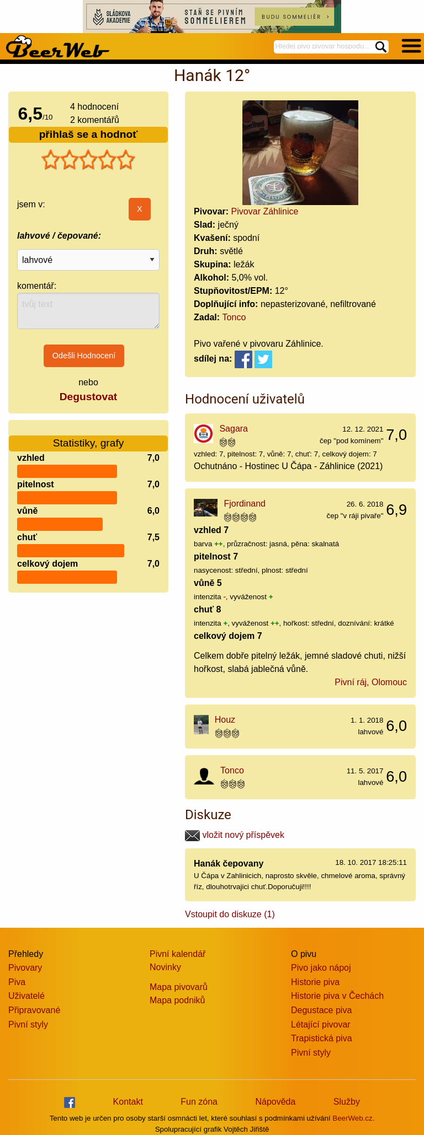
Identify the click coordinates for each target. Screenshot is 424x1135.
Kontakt (128, 1101)
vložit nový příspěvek (234, 835)
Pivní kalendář (177, 954)
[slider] (88, 159)
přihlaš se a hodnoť (88, 134)
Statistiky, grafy (88, 436)
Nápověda (275, 1101)
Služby (346, 1101)
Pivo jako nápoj (321, 967)
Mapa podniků (177, 1000)
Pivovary (25, 967)
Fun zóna (199, 1101)
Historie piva (315, 982)
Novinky (165, 967)
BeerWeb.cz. (353, 1118)
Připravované (34, 1010)
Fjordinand (245, 503)
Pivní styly (28, 1024)
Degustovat (88, 396)
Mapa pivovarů (179, 987)
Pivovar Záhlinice (265, 211)
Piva (16, 982)
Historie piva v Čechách (337, 995)
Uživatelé (26, 995)
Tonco (234, 317)
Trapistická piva (321, 1038)
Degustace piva (321, 1010)
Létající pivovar (321, 1024)
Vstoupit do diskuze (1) (230, 914)
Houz (225, 719)
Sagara (233, 428)
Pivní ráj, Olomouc (371, 682)
